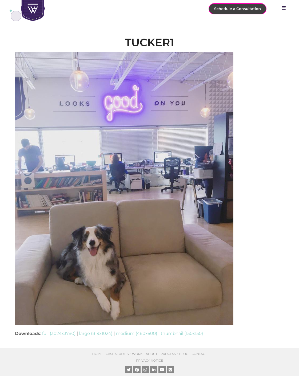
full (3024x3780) (59, 333)
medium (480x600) (136, 333)
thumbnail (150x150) (182, 333)
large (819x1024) (95, 333)
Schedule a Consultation (237, 8)
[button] (285, 8)
